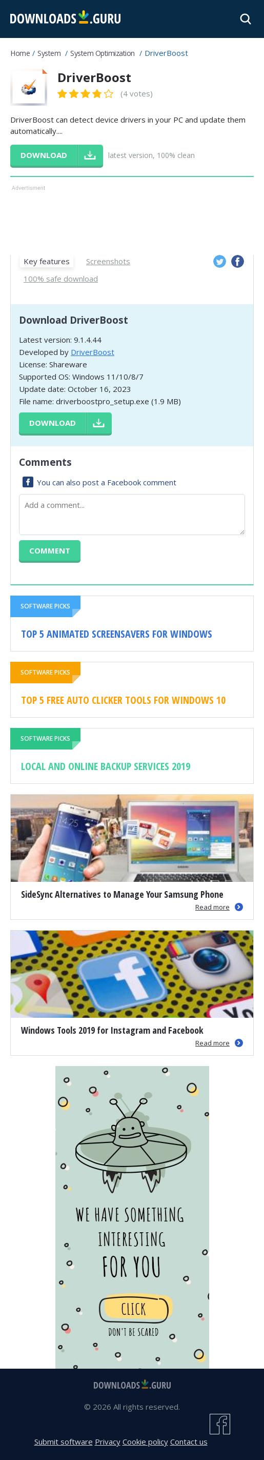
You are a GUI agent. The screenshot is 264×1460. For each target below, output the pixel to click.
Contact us (189, 1441)
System (48, 53)
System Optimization (102, 53)
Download (52, 423)
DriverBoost (92, 352)
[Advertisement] (132, 219)
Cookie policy (145, 1441)
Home (20, 53)
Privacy (107, 1441)
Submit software (63, 1441)
